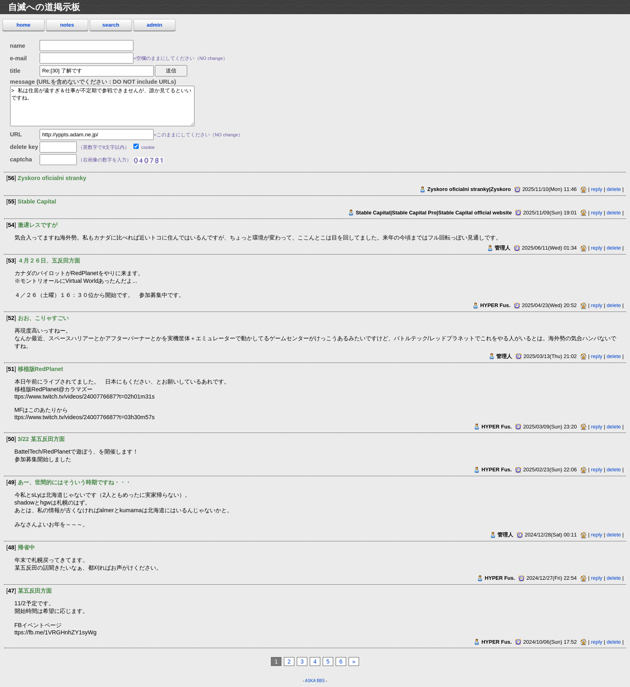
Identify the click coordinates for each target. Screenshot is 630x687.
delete (614, 189)
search (110, 25)
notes (67, 25)
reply (597, 189)
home (24, 25)
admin (154, 25)
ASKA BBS (315, 681)
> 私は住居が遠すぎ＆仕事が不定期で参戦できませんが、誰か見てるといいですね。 (102, 106)
